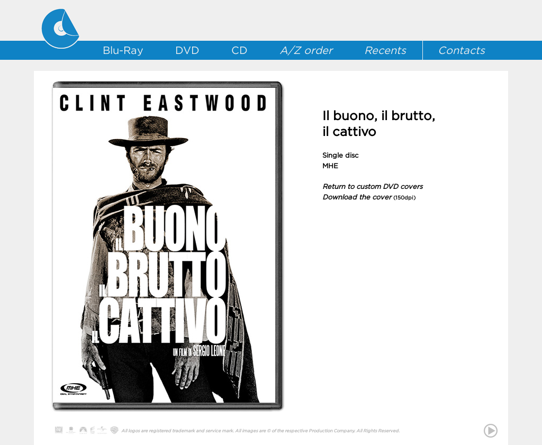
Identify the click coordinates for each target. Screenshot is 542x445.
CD (239, 50)
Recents (385, 50)
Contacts (461, 50)
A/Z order (305, 50)
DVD (187, 50)
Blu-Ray (123, 50)
